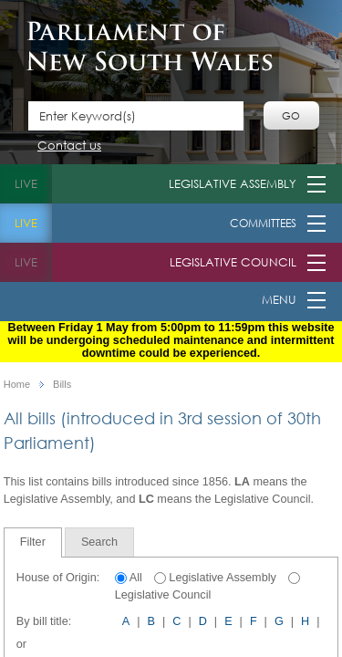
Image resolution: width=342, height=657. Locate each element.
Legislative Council (233, 262)
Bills (62, 385)
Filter (33, 542)
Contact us (69, 146)
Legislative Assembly (232, 184)
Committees (263, 223)
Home (17, 385)
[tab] (33, 542)
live (26, 184)
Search (99, 542)
